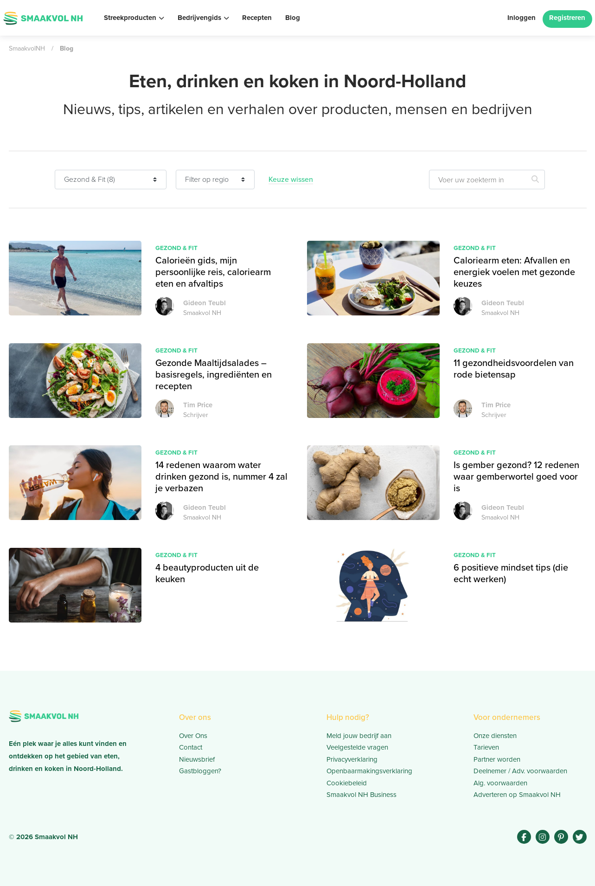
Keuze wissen (291, 179)
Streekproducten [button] (130, 18)
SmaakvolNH (27, 48)
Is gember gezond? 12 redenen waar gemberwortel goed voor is (516, 476)
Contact (190, 747)
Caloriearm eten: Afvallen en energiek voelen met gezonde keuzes (514, 271)
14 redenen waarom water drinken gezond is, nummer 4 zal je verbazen (221, 476)
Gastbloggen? (200, 771)
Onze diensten (495, 736)
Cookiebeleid (346, 783)
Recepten (257, 18)
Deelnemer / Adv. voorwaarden (520, 771)
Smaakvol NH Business (361, 795)
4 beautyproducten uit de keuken (207, 573)
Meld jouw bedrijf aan (358, 736)
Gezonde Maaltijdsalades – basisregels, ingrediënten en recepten (213, 374)
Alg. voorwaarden (500, 783)
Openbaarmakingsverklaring (369, 771)
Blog (292, 18)
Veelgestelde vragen (357, 747)
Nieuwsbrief (197, 759)
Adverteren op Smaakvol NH (517, 795)
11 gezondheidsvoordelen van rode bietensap (514, 368)
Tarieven (486, 747)
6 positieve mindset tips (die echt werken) (511, 573)
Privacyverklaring (351, 759)
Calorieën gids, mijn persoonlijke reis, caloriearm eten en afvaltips (213, 271)
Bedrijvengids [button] (199, 18)
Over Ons (193, 736)
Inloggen (521, 18)
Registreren (567, 18)
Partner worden (496, 759)
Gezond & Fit (176, 247)
